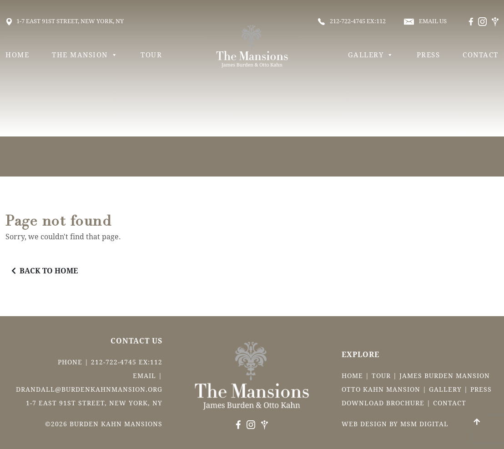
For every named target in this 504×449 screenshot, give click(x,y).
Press (428, 55)
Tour (151, 55)
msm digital (424, 424)
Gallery (371, 55)
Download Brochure (383, 403)
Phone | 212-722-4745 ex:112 (110, 362)
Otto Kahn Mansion (381, 389)
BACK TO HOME (44, 271)
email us (425, 21)
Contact (481, 55)
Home (17, 55)
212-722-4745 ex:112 (352, 21)
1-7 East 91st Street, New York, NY (64, 21)
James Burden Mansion (444, 375)
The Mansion (85, 55)
